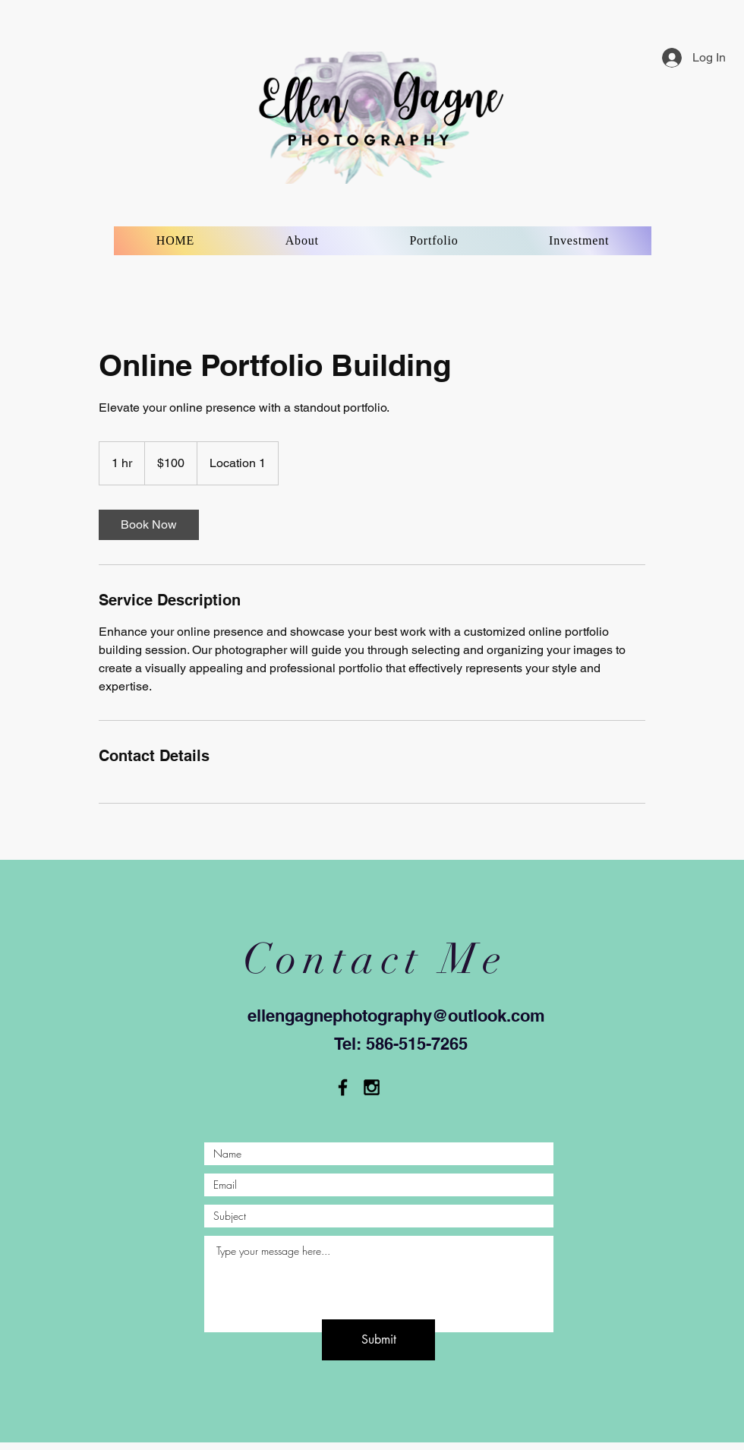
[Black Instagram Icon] (372, 1087)
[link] (149, 525)
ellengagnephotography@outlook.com (396, 1015)
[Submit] (378, 1339)
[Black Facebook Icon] (343, 1087)
